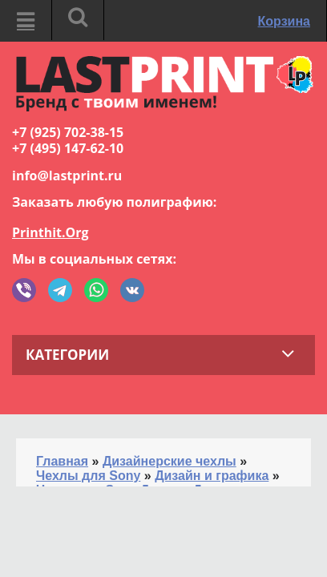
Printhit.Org (50, 232)
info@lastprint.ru (67, 175)
